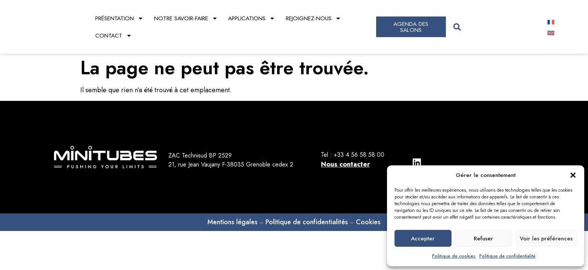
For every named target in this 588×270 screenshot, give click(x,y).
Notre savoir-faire (186, 18)
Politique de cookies (454, 256)
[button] (573, 175)
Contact (113, 35)
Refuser (483, 238)
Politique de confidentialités (307, 205)
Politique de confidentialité (507, 256)
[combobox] (493, 26)
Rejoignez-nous (313, 18)
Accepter (423, 238)
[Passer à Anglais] (551, 32)
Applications (251, 18)
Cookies (368, 205)
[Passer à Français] (551, 21)
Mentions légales (232, 205)
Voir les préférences (546, 238)
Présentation (119, 18)
